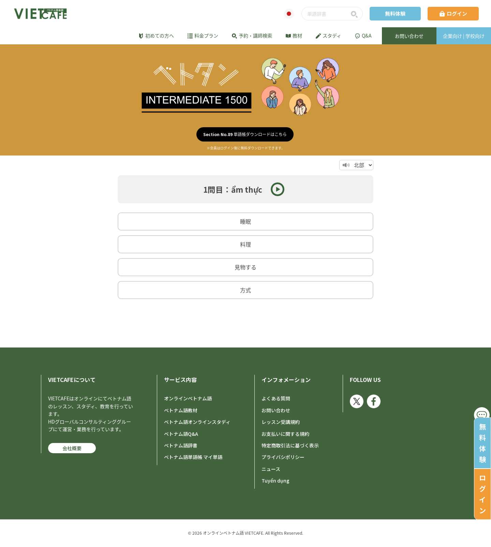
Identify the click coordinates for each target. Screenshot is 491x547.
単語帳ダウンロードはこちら (245, 134)
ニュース (271, 468)
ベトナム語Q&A (181, 433)
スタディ (328, 35)
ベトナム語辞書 (180, 445)
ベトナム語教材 (180, 410)
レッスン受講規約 (281, 421)
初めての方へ (156, 35)
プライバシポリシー (283, 457)
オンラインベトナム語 (188, 398)
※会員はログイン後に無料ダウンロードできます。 (246, 148)
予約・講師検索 (252, 35)
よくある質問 (276, 398)
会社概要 (71, 448)
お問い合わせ (276, 410)
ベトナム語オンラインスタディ (197, 421)
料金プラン (203, 35)
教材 (294, 35)
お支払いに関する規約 (285, 433)
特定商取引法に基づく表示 (290, 445)
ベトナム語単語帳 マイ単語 (193, 457)
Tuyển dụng (275, 480)
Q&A (363, 35)
